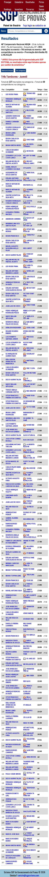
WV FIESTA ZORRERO (28, 145)
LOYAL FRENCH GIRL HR (29, 457)
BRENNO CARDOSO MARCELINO (12, 564)
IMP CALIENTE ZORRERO (29, 596)
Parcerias (30, 9)
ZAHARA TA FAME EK (28, 806)
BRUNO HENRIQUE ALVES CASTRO (12, 675)
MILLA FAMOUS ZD (27, 698)
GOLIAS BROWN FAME (28, 862)
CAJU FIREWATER (27, 857)
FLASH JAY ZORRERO (26, 692)
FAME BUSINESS (26, 745)
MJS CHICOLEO (28, 440)
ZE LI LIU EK (27, 717)
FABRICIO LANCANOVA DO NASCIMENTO (13, 542)
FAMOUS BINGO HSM (27, 502)
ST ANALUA (27, 705)
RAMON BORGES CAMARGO (11, 525)
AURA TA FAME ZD (27, 564)
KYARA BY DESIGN (28, 255)
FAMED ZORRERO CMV (28, 117)
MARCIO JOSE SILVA (12, 834)
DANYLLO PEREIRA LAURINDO (12, 624)
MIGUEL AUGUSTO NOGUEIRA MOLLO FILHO (12, 248)
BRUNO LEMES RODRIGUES (10, 134)
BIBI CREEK (30, 675)
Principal (7, 2)
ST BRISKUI (30, 553)
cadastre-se (40, 25)
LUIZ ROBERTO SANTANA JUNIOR (12, 338)
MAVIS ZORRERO (27, 300)
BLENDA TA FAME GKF (28, 794)
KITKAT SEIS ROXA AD (28, 230)
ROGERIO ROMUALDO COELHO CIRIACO (13, 128)
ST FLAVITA (27, 168)
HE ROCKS (29, 151)
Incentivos (19, 9)
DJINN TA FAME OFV (28, 266)
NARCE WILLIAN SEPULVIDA (11, 317)
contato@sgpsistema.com (28, 875)
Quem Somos (41, 8)
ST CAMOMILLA (27, 379)
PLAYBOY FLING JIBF (28, 474)
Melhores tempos (7, 71)
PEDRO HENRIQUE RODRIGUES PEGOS (12, 207)
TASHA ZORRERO (27, 530)
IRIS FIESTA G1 (28, 185)
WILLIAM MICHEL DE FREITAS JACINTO (12, 162)
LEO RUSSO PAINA (12, 94)
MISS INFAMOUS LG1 (28, 123)
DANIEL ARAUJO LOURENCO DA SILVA (13, 168)
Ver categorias (20, 71)
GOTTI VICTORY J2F (27, 224)
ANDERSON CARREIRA (13, 219)
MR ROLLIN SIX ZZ (29, 664)
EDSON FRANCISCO (12, 236)
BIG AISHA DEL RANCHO (28, 485)
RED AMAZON (31, 391)
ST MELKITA (30, 778)
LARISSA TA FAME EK (28, 241)
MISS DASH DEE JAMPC (28, 349)
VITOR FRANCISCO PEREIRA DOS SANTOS (13, 396)
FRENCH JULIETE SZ (27, 687)
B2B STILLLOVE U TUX (29, 179)
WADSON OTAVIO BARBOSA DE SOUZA (13, 641)
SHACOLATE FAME (29, 811)
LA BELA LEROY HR (27, 496)
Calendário (19, 2)
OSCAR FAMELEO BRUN (28, 451)
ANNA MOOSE (31, 757)
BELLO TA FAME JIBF (28, 196)
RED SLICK (26, 681)
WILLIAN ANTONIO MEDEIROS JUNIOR (12, 272)
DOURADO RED (28, 619)
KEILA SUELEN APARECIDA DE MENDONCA (11, 361)
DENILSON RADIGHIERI (13, 327)
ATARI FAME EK (28, 613)
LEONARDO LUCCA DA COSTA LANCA (13, 156)
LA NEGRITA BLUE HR (28, 445)
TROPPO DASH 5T (27, 711)
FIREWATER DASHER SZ (28, 430)
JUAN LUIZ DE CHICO (13, 306)
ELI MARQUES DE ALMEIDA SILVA (11, 355)
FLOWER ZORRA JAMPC (28, 261)
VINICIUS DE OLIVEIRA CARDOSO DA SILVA (13, 485)
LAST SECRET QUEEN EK (29, 385)
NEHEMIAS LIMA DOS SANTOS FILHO (13, 224)
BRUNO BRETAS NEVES (13, 145)
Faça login (27, 25)
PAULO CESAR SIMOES (13, 774)
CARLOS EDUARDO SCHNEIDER (12, 151)
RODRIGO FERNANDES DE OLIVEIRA (13, 547)
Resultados (30, 2)
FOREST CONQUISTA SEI (28, 834)
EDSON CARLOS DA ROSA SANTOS (12, 139)
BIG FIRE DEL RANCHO (27, 647)
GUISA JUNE (30, 327)
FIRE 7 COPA (30, 368)
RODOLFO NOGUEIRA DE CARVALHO (13, 857)
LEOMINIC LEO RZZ (28, 190)
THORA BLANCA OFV (27, 479)
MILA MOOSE (30, 468)
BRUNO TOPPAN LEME (13, 570)
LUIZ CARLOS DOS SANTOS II (12, 111)
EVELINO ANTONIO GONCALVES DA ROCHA (14, 179)
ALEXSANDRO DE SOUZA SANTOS (11, 173)
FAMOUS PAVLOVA (27, 585)
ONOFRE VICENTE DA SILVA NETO (13, 196)
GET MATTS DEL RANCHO (28, 728)
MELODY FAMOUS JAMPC (28, 162)
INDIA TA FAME (28, 723)
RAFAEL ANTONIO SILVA (14, 590)
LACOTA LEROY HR (27, 202)
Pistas (41, 2)
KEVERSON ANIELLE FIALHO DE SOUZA (12, 323)
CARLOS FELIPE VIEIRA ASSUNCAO (13, 468)
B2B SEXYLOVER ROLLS (29, 536)
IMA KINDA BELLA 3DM (28, 547)
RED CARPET (27, 248)
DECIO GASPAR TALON (13, 255)
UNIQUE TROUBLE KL (27, 840)
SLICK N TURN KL (29, 435)
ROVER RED (30, 425)
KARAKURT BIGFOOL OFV (28, 734)
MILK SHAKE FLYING (27, 624)
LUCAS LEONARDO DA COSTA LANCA (13, 343)
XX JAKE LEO (30, 658)
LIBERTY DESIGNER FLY (28, 590)
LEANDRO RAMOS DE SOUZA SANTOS (13, 117)
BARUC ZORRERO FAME (28, 641)
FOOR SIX (29, 580)
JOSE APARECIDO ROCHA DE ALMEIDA (12, 430)
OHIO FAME (30, 140)
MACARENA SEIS (28, 519)
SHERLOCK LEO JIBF (28, 317)
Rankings (7, 9)
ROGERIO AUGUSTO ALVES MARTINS (12, 817)
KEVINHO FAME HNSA (28, 768)
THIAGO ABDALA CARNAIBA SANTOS (12, 391)
